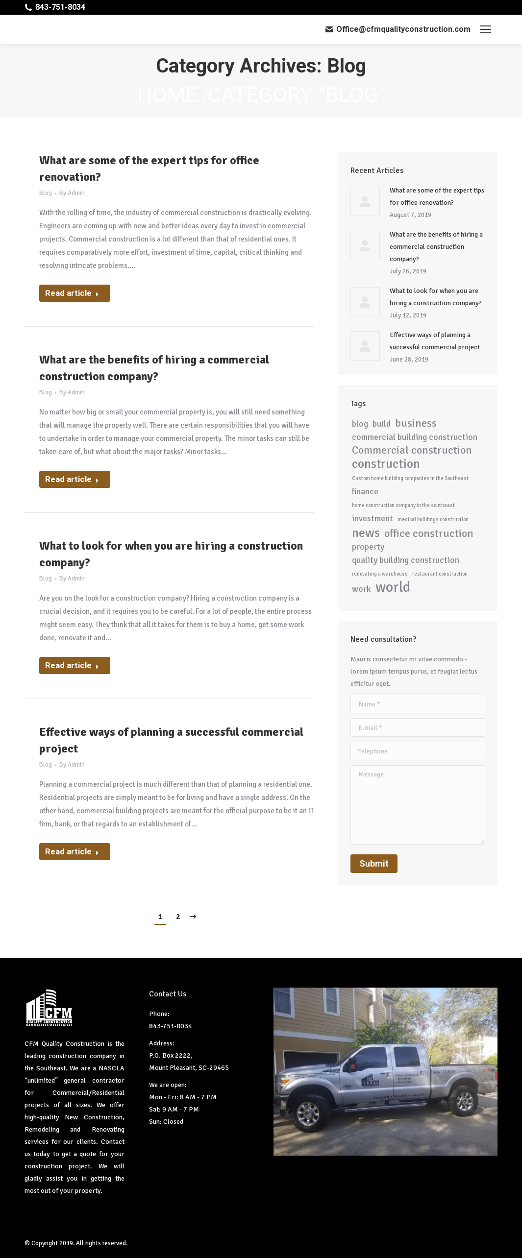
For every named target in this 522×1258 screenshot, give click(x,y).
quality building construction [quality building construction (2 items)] (405, 560)
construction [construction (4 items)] (386, 464)
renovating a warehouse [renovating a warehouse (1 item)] (380, 574)
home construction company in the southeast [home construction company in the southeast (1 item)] (403, 505)
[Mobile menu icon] (485, 29)
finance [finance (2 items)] (365, 491)
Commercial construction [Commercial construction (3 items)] (412, 450)
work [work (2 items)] (361, 588)
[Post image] (365, 201)
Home (167, 94)
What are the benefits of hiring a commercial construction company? (154, 368)
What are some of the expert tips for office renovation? (149, 168)
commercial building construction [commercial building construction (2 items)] (414, 437)
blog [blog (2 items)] (360, 423)
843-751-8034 (60, 7)
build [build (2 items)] (382, 423)
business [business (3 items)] (416, 423)
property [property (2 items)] (368, 546)
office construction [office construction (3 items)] (428, 534)
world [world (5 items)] (392, 587)
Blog (45, 193)
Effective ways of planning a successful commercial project (171, 740)
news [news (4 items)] (366, 533)
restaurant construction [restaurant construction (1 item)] (440, 574)
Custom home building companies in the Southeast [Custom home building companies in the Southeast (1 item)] (410, 478)
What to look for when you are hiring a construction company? (171, 554)
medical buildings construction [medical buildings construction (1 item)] (433, 519)
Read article (72, 293)
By (72, 193)
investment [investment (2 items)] (372, 518)
